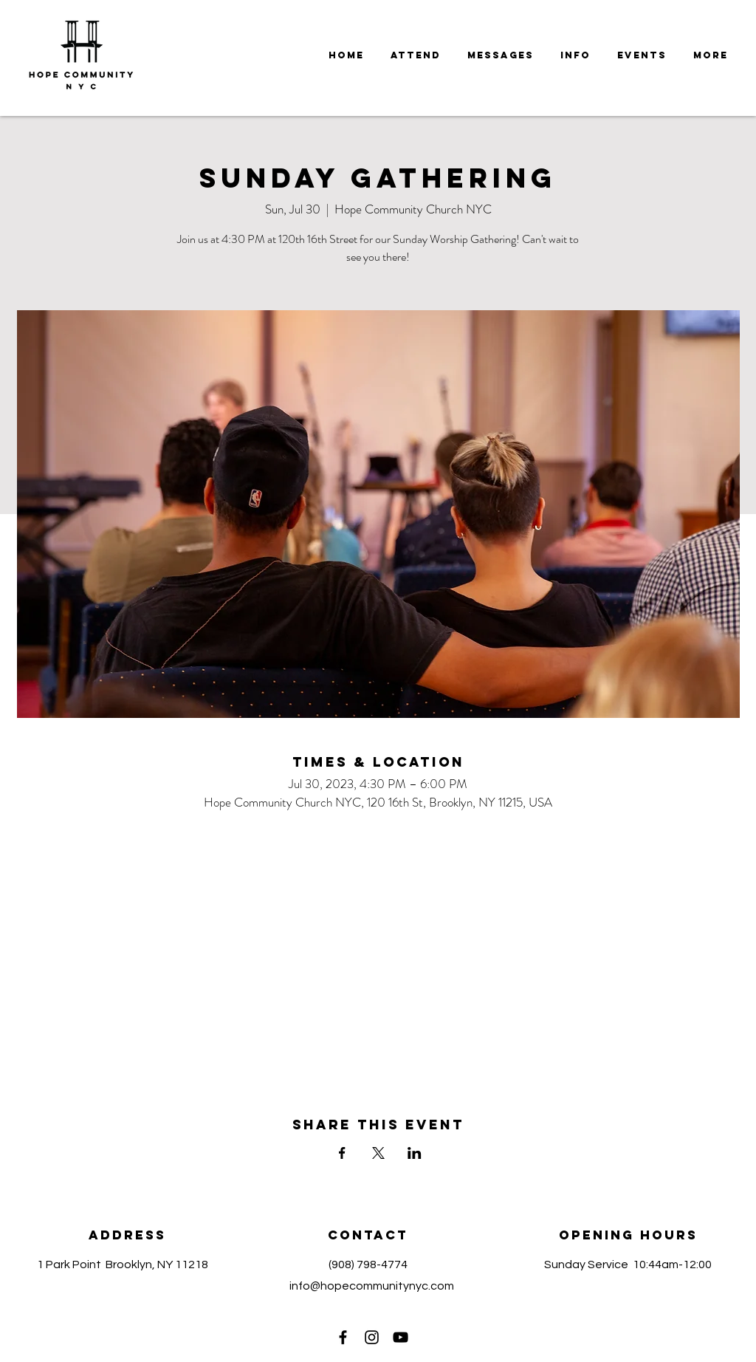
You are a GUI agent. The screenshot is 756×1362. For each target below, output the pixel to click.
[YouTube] (400, 1337)
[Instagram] (371, 1337)
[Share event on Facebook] (342, 1153)
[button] (500, 55)
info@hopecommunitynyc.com (371, 1286)
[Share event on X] (378, 1153)
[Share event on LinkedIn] (415, 1153)
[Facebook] (343, 1337)
